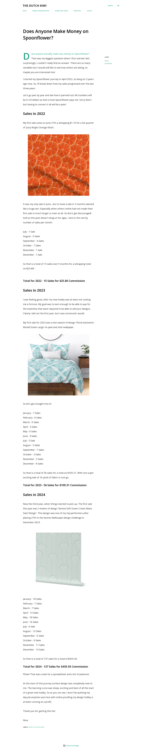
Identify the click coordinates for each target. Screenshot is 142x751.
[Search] (110, 5)
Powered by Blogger (71, 745)
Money (107, 61)
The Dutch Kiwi (34, 6)
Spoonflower (108, 63)
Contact (89, 11)
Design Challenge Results (40, 11)
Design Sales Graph (61, 11)
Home (25, 11)
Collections (77, 11)
